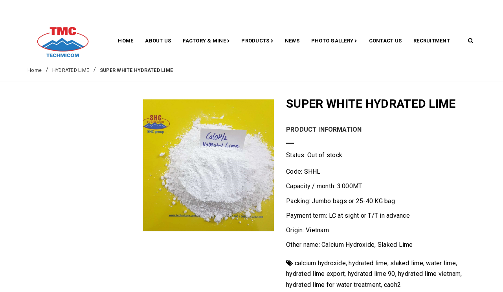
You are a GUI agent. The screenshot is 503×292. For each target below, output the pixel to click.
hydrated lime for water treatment (333, 284)
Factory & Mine (206, 41)
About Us (158, 41)
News (292, 41)
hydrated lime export (315, 273)
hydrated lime (368, 263)
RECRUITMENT (431, 41)
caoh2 (392, 284)
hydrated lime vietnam (429, 273)
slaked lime (406, 263)
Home (125, 41)
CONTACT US (385, 41)
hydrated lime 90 (371, 273)
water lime (441, 263)
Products (257, 41)
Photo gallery (334, 41)
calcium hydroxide (320, 263)
